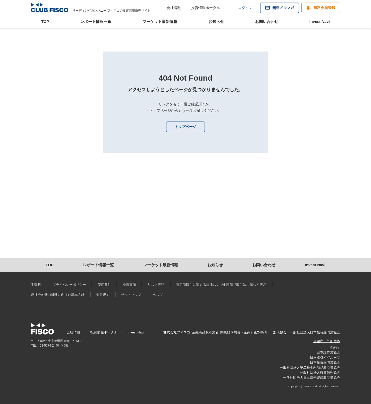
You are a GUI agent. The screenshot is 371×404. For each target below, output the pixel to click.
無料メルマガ (283, 8)
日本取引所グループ (325, 357)
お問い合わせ (266, 21)
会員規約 (102, 295)
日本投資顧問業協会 (325, 362)
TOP (45, 21)
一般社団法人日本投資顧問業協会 (315, 332)
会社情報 (173, 8)
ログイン (245, 8)
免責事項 (129, 285)
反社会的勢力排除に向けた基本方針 (58, 295)
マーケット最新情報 (159, 21)
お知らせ (216, 21)
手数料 (36, 285)
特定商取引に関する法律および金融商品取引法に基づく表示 (221, 285)
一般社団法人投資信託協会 (320, 372)
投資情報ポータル (205, 8)
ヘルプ (158, 295)
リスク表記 (156, 285)
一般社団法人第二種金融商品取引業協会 (310, 367)
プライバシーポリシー (69, 285)
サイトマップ (131, 295)
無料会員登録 (324, 8)
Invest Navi (319, 21)
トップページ (185, 127)
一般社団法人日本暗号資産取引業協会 (311, 378)
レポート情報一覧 (95, 21)
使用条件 (104, 285)
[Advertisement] (185, 214)
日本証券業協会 (328, 352)
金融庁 (335, 347)
